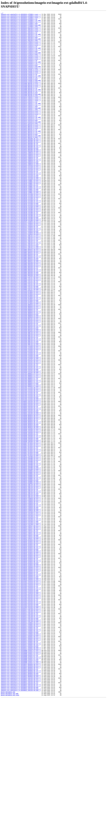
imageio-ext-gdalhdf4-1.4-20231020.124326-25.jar (19, 419)
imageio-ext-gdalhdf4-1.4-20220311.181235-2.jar (19, 37)
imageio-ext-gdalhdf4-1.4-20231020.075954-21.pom (19, 358)
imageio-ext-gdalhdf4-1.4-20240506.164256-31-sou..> (21, 513)
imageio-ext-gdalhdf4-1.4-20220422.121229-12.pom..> (21, 210)
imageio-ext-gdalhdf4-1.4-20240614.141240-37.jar (19, 618)
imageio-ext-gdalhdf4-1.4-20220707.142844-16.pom (19, 275)
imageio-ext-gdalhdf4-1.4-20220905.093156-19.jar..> (21, 321)
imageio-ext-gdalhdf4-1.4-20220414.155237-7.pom (19, 125)
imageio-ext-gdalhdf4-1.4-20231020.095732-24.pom (19, 408)
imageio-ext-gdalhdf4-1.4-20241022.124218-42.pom (19, 706)
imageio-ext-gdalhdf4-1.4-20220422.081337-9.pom (19, 159)
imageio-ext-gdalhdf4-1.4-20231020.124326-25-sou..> (21, 413)
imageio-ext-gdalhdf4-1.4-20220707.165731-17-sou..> (21, 280)
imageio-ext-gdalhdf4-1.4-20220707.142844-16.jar (19, 269)
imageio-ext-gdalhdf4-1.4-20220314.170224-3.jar (19, 53)
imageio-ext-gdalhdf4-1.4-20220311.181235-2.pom (19, 42)
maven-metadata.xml (8, 828)
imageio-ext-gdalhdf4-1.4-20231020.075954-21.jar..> (21, 354)
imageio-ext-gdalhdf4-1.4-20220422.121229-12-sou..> (21, 197)
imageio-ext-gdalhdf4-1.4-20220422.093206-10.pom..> (21, 177)
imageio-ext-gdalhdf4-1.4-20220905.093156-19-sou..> (21, 313)
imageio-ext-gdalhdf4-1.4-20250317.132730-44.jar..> (21, 736)
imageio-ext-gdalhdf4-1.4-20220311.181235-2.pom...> (21, 46)
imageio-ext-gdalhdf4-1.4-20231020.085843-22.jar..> (21, 371)
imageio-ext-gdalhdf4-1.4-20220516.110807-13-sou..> (21, 214)
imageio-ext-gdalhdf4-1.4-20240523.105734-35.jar (19, 585)
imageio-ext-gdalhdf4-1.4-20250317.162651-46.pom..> (21, 774)
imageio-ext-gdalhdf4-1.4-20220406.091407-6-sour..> (21, 98)
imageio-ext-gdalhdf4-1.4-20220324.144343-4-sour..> (21, 65)
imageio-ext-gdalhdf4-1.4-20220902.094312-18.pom (19, 308)
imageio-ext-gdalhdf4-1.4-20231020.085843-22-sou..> (21, 363)
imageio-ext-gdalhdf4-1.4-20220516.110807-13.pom (19, 225)
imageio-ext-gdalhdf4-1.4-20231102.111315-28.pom (19, 474)
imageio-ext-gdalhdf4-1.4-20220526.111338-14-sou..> (21, 231)
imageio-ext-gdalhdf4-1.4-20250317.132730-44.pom (19, 739)
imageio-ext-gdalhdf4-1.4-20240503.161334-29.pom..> (21, 492)
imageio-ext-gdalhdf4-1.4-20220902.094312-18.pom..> (21, 310)
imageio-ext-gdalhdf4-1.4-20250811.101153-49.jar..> (21, 819)
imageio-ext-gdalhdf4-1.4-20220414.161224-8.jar (19, 136)
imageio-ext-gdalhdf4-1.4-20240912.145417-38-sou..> (21, 629)
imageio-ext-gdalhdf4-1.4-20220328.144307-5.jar (19, 87)
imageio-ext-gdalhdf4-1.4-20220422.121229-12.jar (19, 203)
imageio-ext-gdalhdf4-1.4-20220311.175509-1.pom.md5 (21, 28)
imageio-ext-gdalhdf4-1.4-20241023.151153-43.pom (19, 723)
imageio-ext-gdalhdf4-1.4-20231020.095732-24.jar (19, 402)
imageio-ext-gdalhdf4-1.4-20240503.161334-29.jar (19, 485)
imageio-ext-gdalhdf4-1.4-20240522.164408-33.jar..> (21, 553)
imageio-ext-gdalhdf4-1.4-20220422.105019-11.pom (19, 192)
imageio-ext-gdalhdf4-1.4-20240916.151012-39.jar (19, 651)
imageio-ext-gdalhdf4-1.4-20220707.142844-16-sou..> (21, 264)
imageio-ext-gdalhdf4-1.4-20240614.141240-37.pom (19, 623)
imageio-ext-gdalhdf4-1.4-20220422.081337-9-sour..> (21, 148)
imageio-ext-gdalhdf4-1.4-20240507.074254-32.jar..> (21, 537)
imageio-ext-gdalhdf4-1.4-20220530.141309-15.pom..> (21, 260)
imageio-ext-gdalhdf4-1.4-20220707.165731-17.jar (19, 286)
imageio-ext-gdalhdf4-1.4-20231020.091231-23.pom (19, 391)
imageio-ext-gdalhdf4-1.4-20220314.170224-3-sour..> (21, 48)
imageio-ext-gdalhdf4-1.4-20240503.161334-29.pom (19, 491)
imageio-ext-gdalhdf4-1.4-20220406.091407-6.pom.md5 (21, 111)
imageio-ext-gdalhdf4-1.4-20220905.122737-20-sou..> (21, 330)
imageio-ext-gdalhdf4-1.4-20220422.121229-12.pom (19, 208)
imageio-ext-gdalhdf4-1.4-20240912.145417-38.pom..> (21, 642)
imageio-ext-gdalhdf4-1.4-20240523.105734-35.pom (19, 590)
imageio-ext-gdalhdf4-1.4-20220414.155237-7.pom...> (21, 129)
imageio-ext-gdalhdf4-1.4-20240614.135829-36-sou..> (21, 596)
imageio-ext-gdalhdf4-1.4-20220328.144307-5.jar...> (21, 90)
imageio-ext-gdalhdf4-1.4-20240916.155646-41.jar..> (21, 686)
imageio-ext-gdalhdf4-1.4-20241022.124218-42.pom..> (21, 708)
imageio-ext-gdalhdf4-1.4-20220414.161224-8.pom (19, 142)
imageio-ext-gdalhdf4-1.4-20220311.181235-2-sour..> (21, 31)
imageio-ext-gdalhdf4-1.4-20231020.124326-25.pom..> (21, 426)
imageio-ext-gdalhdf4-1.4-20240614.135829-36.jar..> (21, 603)
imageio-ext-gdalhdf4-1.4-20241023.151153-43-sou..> (21, 712)
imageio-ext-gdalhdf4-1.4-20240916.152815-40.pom (19, 673)
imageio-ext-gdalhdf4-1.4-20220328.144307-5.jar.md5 (21, 89)
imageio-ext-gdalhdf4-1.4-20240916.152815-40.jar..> (21, 669)
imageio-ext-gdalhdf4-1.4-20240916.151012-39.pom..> (21, 658)
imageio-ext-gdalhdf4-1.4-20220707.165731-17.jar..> (21, 288)
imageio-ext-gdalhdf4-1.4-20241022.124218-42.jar (19, 701)
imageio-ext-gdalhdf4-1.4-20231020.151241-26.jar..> (21, 437)
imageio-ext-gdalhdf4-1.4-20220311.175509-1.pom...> (21, 30)
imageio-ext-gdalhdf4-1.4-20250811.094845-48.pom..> (21, 808)
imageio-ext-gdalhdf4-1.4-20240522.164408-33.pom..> (21, 559)
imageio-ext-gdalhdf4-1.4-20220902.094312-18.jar (19, 302)
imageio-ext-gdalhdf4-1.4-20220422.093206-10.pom (19, 175)
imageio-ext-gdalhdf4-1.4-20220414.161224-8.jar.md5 (21, 138)
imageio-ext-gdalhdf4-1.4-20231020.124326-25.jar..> (21, 420)
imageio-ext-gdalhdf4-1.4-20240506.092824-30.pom (19, 507)
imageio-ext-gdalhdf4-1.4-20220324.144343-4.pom (19, 76)
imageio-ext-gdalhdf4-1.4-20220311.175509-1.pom (19, 26)
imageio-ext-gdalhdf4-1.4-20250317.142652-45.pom (19, 756)
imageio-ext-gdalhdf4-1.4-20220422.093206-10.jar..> (21, 172)
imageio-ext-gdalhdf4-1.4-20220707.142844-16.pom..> (21, 277)
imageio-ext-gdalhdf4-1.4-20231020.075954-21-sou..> (21, 347)
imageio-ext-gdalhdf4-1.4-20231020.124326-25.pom (19, 424)
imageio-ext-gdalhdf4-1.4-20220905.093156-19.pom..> (21, 326)
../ (2, 13)
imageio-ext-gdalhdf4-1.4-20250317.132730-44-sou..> (21, 728)
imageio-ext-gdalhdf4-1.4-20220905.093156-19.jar (19, 319)
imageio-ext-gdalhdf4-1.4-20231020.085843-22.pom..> (21, 376)
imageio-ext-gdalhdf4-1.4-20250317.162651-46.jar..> (21, 769)
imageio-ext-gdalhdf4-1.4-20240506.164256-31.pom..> (21, 526)
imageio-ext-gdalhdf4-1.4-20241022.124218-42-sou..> (21, 695)
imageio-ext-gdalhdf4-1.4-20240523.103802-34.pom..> (21, 575)
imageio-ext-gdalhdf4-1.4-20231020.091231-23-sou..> (21, 380)
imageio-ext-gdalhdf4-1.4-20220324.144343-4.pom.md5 (21, 77)
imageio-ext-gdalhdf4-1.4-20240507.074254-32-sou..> (21, 529)
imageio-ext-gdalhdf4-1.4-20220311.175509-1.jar (19, 20)
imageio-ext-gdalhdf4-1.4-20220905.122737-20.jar (19, 336)
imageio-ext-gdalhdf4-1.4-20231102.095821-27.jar (19, 452)
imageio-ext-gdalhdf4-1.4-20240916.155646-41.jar (19, 684)
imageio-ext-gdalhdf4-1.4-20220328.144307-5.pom (19, 92)
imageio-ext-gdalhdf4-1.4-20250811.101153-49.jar (19, 817)
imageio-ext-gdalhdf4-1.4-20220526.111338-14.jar (19, 236)
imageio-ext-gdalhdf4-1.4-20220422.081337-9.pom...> (21, 162)
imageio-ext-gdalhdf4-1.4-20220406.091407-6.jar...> (21, 107)
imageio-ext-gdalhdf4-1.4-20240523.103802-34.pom (19, 573)
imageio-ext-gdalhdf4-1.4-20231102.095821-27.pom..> (21, 459)
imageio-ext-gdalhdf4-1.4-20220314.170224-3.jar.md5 (21, 55)
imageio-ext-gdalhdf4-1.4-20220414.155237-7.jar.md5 (21, 122)
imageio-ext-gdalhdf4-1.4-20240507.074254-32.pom (19, 540)
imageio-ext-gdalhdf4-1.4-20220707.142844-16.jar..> (21, 271)
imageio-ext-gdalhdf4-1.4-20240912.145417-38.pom (19, 640)
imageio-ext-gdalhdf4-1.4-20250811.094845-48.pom (19, 806)
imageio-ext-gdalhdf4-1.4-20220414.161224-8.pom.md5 (21, 144)
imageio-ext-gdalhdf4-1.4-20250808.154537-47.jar (19, 784)
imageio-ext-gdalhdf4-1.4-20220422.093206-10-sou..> (21, 164)
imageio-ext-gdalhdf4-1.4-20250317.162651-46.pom (19, 773)
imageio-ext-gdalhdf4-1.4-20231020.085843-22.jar (19, 369)
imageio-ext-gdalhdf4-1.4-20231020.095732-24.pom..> (21, 409)
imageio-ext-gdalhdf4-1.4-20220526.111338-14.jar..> (21, 238)
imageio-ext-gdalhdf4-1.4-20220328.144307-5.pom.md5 (21, 94)
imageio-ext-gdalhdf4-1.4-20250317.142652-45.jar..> (21, 752)
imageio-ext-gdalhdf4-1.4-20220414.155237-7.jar (19, 120)
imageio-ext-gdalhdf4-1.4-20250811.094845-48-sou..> (21, 795)
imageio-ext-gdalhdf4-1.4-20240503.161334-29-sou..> (21, 479)
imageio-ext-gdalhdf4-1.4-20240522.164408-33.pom (19, 557)
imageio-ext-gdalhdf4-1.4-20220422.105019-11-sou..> (21, 181)
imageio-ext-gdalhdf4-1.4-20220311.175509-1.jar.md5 (21, 22)
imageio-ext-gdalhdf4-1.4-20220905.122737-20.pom (19, 341)
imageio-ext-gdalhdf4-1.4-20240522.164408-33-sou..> (21, 546)
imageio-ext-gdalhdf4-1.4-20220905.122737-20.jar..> (21, 337)
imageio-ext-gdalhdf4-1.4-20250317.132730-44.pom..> (21, 741)
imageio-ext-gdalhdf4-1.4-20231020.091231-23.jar (19, 385)
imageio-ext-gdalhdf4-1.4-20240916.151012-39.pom (19, 656)
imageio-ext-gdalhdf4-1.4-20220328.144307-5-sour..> (21, 81)
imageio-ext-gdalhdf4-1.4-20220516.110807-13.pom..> (21, 227)
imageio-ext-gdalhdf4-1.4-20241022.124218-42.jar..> (21, 703)
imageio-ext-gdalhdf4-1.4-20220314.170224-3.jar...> (21, 57)
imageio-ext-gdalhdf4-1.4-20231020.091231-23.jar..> (21, 387)
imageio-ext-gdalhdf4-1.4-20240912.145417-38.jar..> (21, 636)
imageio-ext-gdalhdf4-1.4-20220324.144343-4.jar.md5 (21, 72)
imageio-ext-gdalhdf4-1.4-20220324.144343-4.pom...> (21, 79)
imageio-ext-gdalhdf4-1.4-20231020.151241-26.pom (19, 441)
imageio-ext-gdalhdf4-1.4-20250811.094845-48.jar (19, 800)
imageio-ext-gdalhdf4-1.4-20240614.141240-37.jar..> (21, 620)
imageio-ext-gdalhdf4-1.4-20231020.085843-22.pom (19, 374)
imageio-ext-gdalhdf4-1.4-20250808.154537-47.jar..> (21, 786)
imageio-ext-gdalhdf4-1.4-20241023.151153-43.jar (19, 717)
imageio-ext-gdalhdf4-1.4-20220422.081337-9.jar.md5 (21, 155)
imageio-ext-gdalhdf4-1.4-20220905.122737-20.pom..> (21, 343)
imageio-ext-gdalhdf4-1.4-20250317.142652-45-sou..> (21, 745)
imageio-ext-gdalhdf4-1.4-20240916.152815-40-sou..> (21, 662)
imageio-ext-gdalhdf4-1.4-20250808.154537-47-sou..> (21, 778)
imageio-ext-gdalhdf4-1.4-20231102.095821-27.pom (19, 457)
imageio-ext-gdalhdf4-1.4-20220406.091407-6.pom (19, 109)
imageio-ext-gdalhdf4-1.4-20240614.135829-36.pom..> (21, 609)
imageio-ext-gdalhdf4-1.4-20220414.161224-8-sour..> (21, 131)
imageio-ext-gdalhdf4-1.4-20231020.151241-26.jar (19, 435)
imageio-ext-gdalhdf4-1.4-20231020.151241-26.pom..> (21, 443)
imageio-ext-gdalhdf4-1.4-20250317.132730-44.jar (19, 734)
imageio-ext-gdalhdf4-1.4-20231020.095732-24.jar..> (21, 404)
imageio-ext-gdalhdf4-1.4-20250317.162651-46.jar (19, 767)
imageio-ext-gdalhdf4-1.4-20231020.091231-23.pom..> (21, 393)
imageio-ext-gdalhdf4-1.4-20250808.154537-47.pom (19, 789)
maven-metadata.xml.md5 (9, 830)
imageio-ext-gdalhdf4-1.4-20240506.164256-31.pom (19, 524)
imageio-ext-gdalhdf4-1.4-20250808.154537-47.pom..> (21, 791)
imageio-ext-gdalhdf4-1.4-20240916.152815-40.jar (19, 668)
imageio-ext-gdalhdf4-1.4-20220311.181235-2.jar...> (21, 41)
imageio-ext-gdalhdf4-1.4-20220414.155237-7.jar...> (21, 124)
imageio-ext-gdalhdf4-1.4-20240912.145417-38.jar (19, 634)
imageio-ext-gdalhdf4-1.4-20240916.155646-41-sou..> (21, 679)
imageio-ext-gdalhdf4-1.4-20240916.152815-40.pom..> (21, 675)
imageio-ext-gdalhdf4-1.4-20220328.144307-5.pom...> (21, 96)
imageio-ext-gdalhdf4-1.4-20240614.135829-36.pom (19, 607)
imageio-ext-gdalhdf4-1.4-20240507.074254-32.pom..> (21, 542)
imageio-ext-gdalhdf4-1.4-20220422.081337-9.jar (19, 153)
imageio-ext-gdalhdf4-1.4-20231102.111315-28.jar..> (21, 470)
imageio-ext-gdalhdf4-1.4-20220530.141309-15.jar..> (21, 254)
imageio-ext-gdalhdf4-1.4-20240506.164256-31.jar (19, 518)
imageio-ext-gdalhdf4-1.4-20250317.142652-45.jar (19, 751)
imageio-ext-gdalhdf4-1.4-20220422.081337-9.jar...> (21, 157)
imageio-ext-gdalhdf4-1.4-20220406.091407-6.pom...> (21, 113)
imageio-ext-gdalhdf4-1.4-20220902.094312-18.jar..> (21, 304)
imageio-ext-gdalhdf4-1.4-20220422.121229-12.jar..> (21, 205)
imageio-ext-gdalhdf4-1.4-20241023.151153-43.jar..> (21, 719)
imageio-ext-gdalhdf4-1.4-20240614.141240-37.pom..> (21, 625)
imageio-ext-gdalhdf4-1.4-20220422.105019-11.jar (19, 186)
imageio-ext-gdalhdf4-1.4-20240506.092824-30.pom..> (21, 509)
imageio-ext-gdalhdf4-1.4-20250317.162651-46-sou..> (21, 762)
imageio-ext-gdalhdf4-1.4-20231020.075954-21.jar (19, 352)
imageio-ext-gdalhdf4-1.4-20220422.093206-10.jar (19, 170)
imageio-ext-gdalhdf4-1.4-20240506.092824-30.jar (19, 502)
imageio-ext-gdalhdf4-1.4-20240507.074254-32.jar (19, 535)
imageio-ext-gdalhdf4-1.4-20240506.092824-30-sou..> (21, 496)
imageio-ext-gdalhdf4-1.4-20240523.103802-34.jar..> (21, 570)
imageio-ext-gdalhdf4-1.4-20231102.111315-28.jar (19, 468)
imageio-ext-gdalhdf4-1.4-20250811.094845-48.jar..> (21, 802)
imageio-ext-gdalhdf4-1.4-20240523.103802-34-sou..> (21, 562)
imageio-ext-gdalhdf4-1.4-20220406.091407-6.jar (19, 103)
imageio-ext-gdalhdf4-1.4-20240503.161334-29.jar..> (21, 487)
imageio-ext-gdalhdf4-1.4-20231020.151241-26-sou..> (21, 430)
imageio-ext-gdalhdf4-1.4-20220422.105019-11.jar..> (21, 188)
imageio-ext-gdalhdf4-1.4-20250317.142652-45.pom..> (21, 758)
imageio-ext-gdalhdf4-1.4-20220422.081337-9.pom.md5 (21, 160)
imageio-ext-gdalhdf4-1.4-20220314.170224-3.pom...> (21, 63)
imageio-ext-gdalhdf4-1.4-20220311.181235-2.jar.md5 (21, 39)
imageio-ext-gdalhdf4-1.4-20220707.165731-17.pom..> (21, 293)
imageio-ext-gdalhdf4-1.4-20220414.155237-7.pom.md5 (21, 127)
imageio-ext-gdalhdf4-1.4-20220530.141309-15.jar (19, 253)
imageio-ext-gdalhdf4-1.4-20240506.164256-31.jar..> (21, 520)
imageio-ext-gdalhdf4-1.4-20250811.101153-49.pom (19, 822)
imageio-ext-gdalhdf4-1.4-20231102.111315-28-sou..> (21, 463)
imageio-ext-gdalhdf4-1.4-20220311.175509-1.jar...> (21, 24)
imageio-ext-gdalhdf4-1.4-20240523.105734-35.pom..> (21, 592)
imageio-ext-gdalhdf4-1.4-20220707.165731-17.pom (19, 291)
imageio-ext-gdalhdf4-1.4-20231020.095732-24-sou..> (21, 396)
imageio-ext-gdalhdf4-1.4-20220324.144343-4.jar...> (21, 74)
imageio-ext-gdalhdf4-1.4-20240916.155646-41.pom (19, 690)
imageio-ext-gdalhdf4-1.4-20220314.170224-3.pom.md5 (21, 61)
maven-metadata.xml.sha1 (10, 832)
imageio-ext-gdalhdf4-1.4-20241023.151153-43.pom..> (21, 725)
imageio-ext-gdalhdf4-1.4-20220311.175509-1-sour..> (21, 15)
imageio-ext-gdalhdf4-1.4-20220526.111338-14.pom (19, 242)
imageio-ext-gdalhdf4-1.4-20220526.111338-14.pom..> (21, 243)
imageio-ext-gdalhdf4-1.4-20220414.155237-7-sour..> (21, 114)
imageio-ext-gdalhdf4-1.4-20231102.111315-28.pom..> (21, 476)
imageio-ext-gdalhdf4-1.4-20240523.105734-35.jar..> (21, 586)
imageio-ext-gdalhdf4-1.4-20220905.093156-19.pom (19, 325)
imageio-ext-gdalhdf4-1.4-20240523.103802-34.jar (19, 568)
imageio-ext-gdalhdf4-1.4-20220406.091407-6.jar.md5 (21, 105)
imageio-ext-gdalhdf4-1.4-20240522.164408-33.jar (19, 551)
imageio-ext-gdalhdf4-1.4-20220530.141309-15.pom (19, 258)
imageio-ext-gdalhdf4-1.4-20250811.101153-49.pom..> (21, 824)
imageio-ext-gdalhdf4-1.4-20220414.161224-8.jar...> (21, 140)
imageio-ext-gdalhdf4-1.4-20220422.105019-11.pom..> (21, 194)
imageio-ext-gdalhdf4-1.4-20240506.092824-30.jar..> (21, 503)
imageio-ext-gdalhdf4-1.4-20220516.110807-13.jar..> (21, 221)
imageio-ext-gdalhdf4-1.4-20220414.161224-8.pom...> (21, 146)
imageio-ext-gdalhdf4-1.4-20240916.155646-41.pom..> (21, 692)
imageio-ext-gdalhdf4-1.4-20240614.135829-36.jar (19, 601)
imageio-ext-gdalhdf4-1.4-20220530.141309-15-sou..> (21, 247)
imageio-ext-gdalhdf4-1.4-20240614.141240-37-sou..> (21, 612)
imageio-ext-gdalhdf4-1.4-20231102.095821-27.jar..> (21, 454)
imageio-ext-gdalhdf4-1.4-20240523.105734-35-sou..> (21, 579)
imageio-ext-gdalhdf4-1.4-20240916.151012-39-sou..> (21, 645)
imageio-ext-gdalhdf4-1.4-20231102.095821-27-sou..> (21, 446)
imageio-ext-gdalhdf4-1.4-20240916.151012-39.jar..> (21, 653)
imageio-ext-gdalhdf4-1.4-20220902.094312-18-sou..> (21, 297)
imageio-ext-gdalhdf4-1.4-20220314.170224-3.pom (19, 59)
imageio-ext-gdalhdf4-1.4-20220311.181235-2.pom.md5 (21, 44)
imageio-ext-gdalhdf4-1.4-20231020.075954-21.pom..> (21, 360)
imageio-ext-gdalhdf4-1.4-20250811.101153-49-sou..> (21, 811)
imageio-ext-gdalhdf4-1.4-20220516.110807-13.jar (19, 219)
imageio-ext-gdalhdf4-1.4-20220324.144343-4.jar (19, 70)
